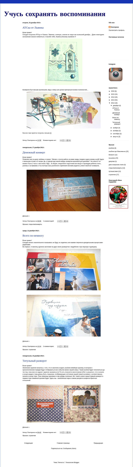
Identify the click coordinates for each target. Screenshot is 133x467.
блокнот (111, 155)
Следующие (28, 443)
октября (116, 131)
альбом (111, 148)
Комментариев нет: (50, 140)
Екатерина (115, 27)
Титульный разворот (35, 360)
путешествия (113, 171)
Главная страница (63, 443)
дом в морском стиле (116, 164)
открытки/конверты (35, 224)
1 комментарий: (48, 221)
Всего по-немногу (33, 235)
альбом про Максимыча (117, 151)
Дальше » (26, 216)
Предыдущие (98, 443)
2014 (113, 97)
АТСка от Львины (33, 27)
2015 (113, 94)
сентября (116, 134)
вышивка (112, 158)
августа (115, 136)
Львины (45, 34)
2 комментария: (48, 346)
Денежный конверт (34, 152)
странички (32, 349)
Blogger (76, 462)
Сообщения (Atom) (69, 448)
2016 (113, 91)
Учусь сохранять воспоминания (54, 13)
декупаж (111, 161)
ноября (115, 128)
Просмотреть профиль (116, 30)
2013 (113, 100)
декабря (116, 105)
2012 (113, 103)
